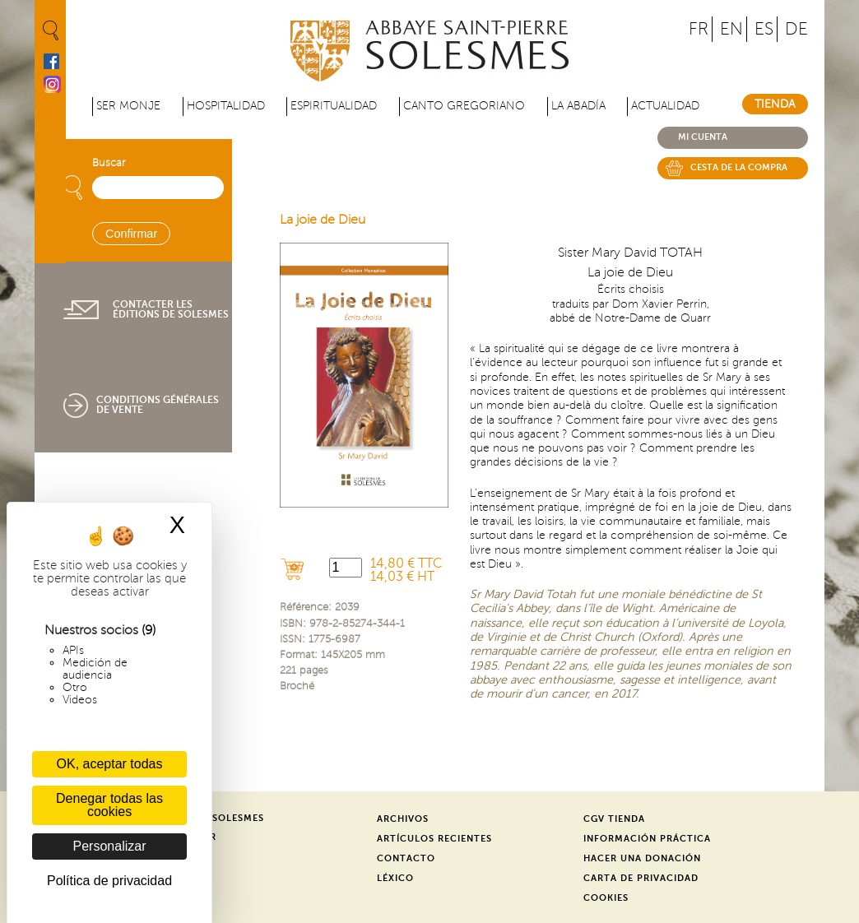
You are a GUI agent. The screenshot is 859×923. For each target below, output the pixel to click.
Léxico (395, 878)
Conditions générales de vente (157, 404)
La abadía (578, 106)
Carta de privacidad (641, 878)
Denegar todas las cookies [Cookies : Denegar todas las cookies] (109, 805)
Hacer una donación (642, 858)
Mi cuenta (702, 137)
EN (731, 29)
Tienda (775, 104)
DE (796, 29)
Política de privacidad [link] (109, 881)
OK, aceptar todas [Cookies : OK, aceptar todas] (110, 764)
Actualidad (665, 106)
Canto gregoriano (464, 106)
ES (764, 29)
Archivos (403, 819)
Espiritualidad (333, 106)
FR (698, 29)
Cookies (606, 898)
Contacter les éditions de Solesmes (171, 309)
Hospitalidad (226, 106)
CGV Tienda (614, 819)
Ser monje (128, 106)
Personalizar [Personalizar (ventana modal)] (109, 846)
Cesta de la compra (738, 167)
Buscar (108, 163)
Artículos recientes (434, 838)
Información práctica (647, 838)
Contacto (406, 858)
